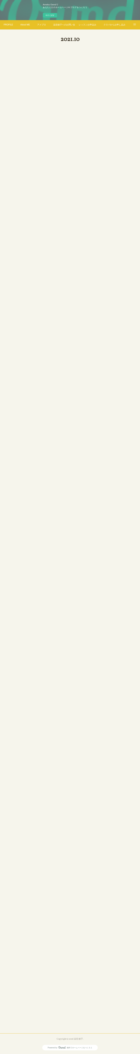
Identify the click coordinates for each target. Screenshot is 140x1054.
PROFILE (8, 24)
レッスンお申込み (87, 24)
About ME (25, 24)
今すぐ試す (50, 15)
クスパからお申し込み (114, 24)
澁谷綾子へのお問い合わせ (64, 24)
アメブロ (41, 24)
